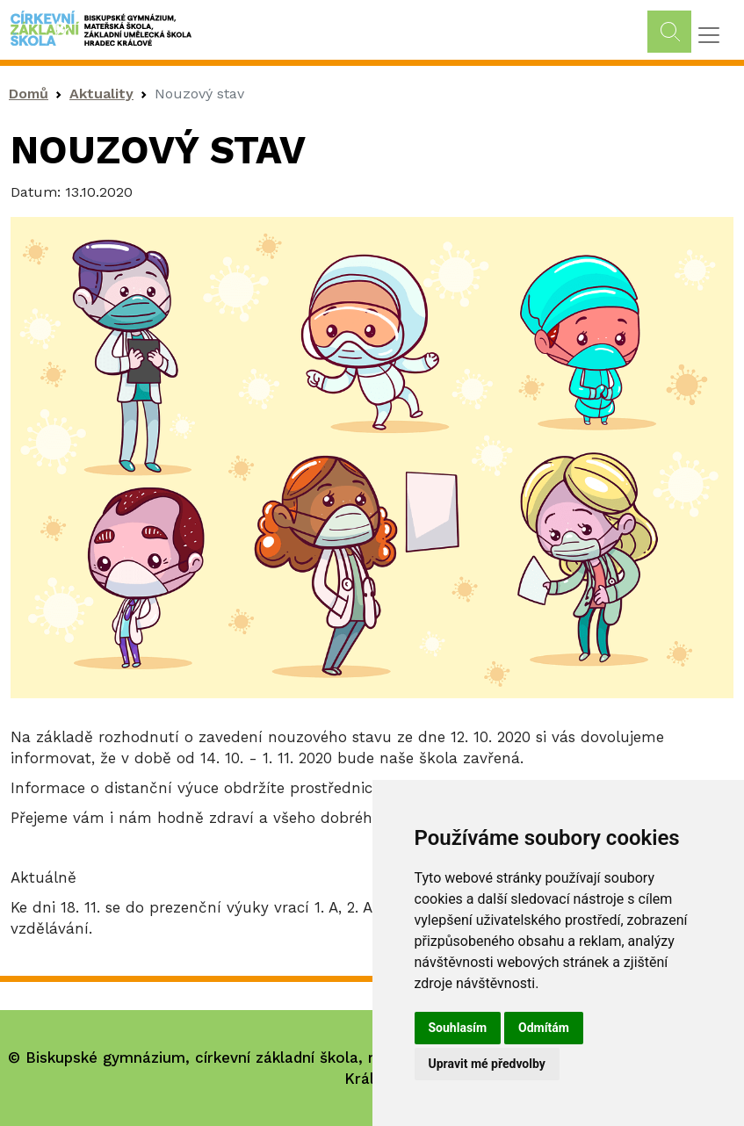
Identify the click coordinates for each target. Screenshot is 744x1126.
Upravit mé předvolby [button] (487, 1064)
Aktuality (101, 93)
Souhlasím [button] (458, 1028)
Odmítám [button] (543, 1028)
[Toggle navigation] (708, 35)
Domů (28, 93)
